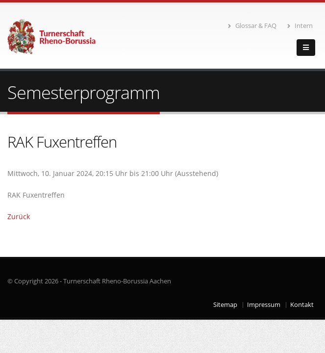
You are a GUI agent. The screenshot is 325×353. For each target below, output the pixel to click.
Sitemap (225, 305)
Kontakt (302, 305)
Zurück (18, 216)
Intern (300, 26)
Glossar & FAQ (252, 26)
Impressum (263, 305)
